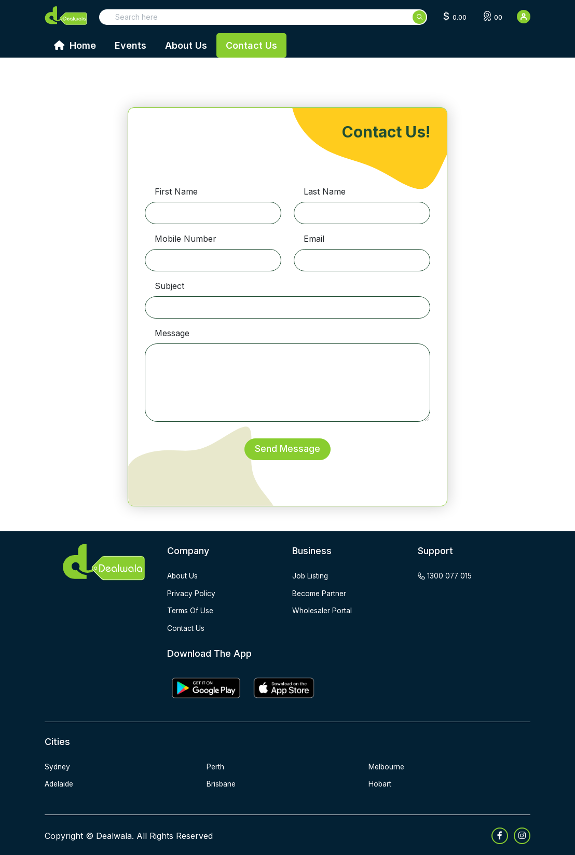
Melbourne (387, 765)
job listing (310, 576)
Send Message (287, 449)
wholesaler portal (322, 610)
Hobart (380, 782)
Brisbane (222, 782)
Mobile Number (185, 238)
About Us (186, 45)
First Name (176, 191)
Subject (169, 286)
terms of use (190, 610)
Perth (216, 765)
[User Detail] (523, 16)
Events (130, 45)
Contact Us (251, 45)
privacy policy (191, 593)
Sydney (58, 765)
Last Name (325, 191)
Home (75, 45)
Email (314, 238)
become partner (320, 593)
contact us (185, 627)
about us (182, 576)
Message (172, 333)
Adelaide (60, 782)
